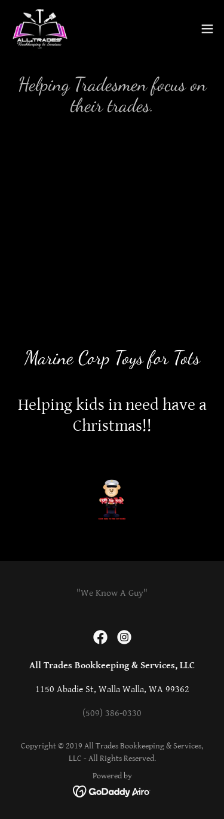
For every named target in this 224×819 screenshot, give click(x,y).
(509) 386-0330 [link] (112, 713)
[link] (40, 29)
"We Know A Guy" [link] (112, 593)
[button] (207, 29)
